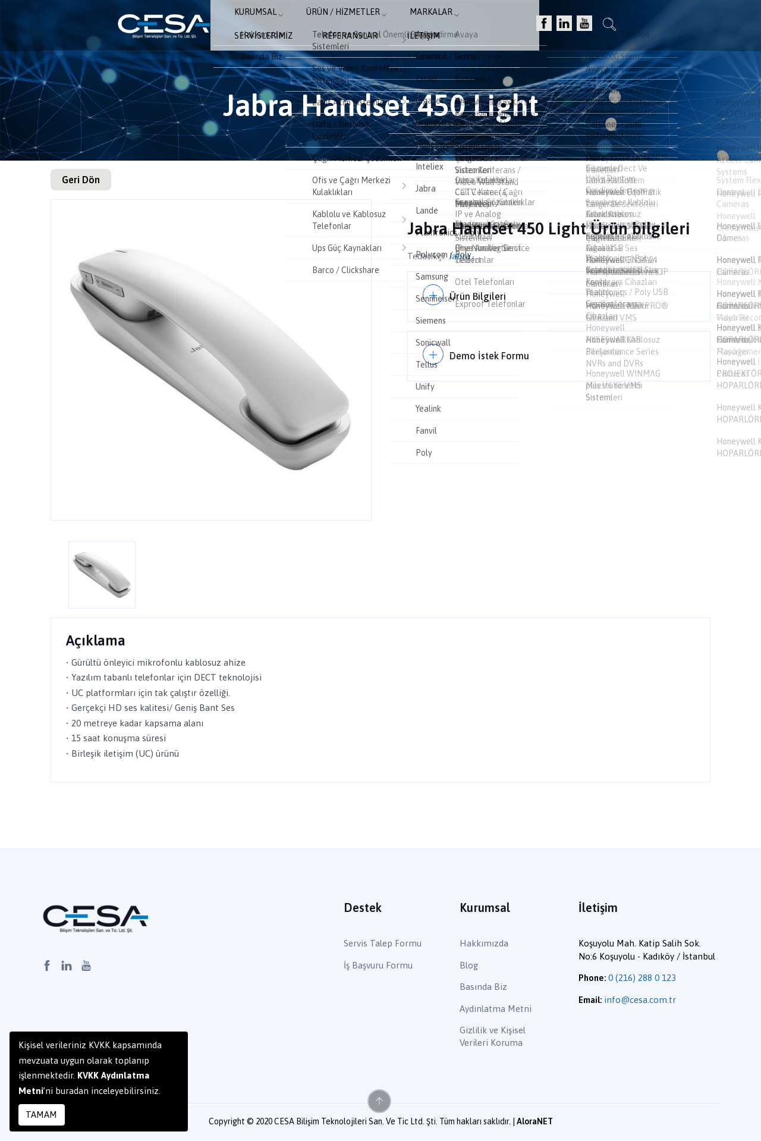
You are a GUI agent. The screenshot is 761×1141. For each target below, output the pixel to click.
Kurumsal (215, 27)
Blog (469, 965)
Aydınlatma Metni (496, 1009)
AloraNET (535, 1121)
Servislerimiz (445, 27)
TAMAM (41, 1114)
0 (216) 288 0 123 (642, 978)
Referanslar (521, 27)
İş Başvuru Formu (378, 965)
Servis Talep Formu (383, 943)
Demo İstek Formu (491, 349)
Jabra (459, 256)
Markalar (376, 27)
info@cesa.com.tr (640, 1000)
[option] (211, 360)
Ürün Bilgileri (479, 294)
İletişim (584, 27)
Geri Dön (81, 179)
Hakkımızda (484, 943)
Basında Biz (483, 987)
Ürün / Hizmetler (296, 27)
